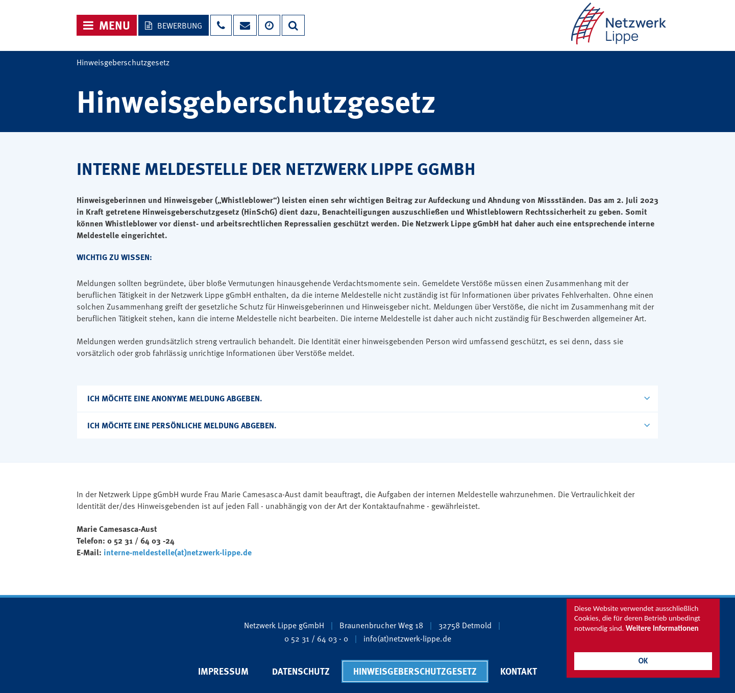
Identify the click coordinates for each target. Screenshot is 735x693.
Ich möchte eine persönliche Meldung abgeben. (368, 425)
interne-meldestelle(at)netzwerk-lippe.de (178, 552)
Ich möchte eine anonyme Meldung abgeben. (368, 398)
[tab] (367, 398)
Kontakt (518, 671)
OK (643, 660)
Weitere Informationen (662, 628)
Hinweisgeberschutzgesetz (415, 671)
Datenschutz (301, 671)
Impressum (223, 671)
